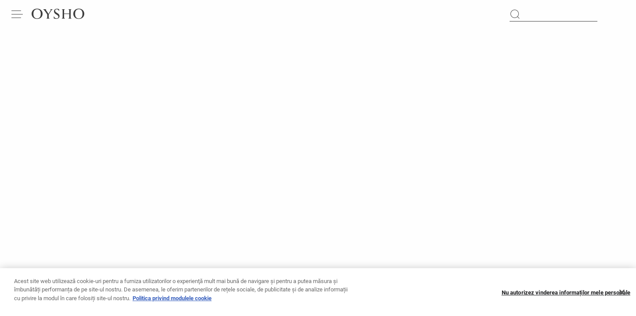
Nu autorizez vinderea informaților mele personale (566, 296)
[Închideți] (622, 296)
